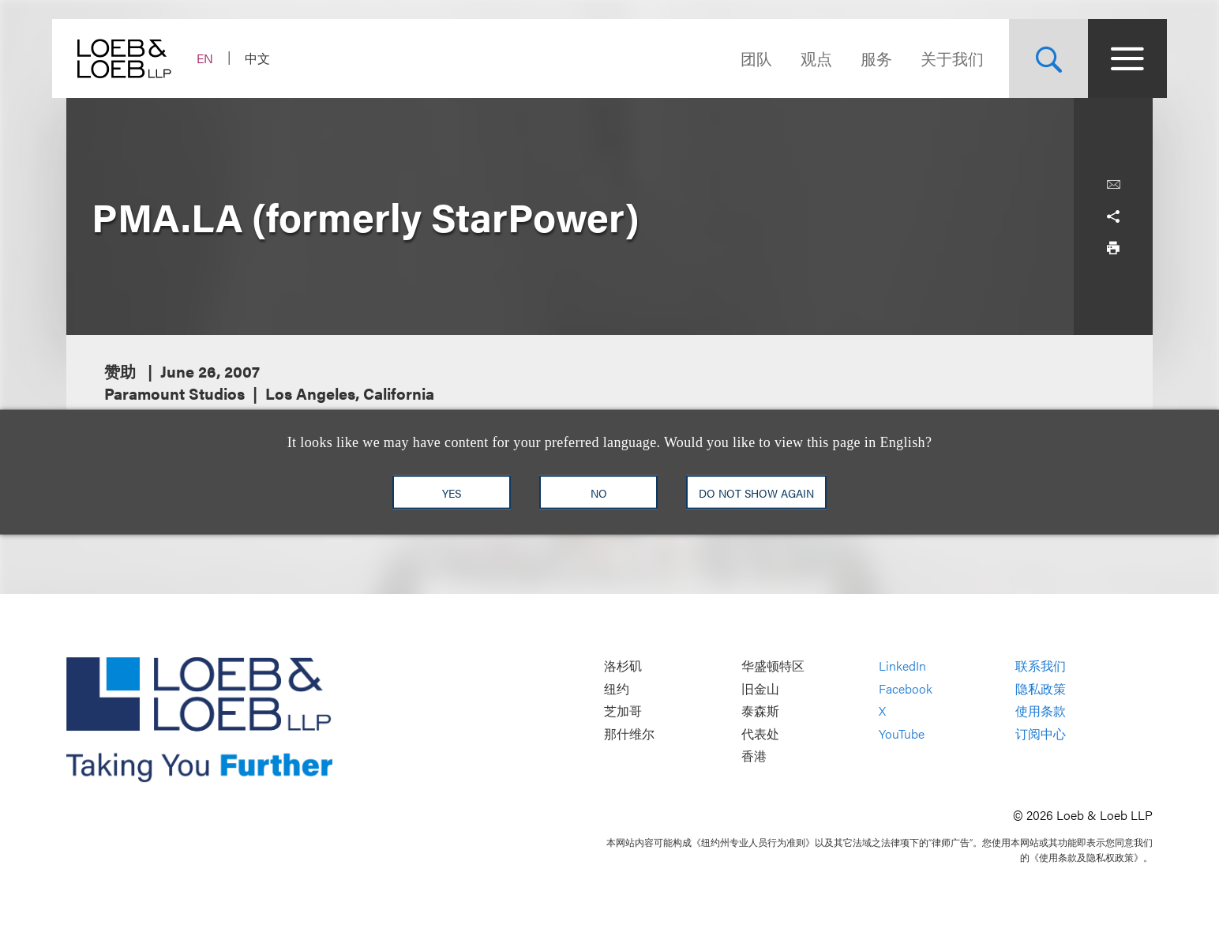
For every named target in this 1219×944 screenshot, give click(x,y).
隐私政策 (1040, 688)
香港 (754, 756)
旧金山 (760, 688)
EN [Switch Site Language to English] (219, 58)
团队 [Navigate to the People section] (742, 58)
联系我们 (1040, 665)
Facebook (905, 688)
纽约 (616, 688)
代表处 (760, 733)
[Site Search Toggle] (1034, 58)
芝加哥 (623, 711)
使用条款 (1040, 711)
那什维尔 (629, 733)
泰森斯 (760, 711)
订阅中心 (1040, 733)
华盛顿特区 (773, 665)
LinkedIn (902, 665)
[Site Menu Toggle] (1113, 58)
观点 (802, 58)
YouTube (902, 733)
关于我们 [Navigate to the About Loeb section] (938, 58)
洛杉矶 (623, 665)
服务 (862, 58)
